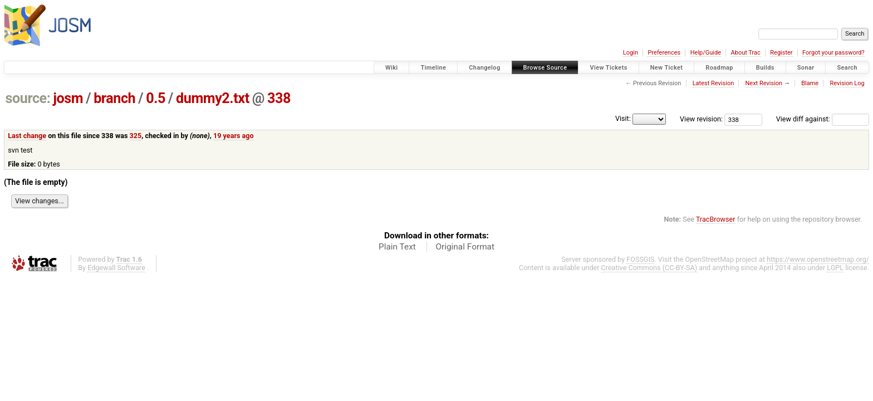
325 (136, 135)
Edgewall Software (116, 267)
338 (279, 98)
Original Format (464, 247)
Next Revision (763, 83)
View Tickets (608, 67)
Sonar (806, 67)
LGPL (835, 267)
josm (68, 98)
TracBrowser (715, 219)
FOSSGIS (640, 259)
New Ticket (666, 67)
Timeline (433, 67)
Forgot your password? (833, 52)
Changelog (484, 67)
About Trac (746, 52)
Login (630, 52)
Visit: (623, 118)
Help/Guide (705, 52)
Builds (765, 67)
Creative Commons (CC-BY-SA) (649, 267)
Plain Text (397, 247)
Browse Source (545, 67)
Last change (27, 135)
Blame (809, 83)
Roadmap (719, 67)
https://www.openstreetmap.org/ (818, 259)
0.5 (155, 98)
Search (847, 67)
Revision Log (847, 83)
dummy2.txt (212, 98)
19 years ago (233, 135)
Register (781, 52)
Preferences (664, 52)
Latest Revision (713, 83)
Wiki (391, 67)
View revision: (701, 119)
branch (114, 98)
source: (28, 98)
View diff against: (822, 119)
